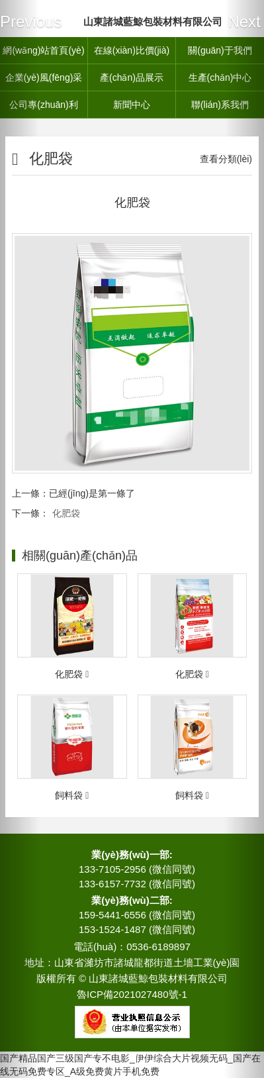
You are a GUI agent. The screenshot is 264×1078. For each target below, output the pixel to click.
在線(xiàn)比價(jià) (131, 50)
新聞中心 (131, 104)
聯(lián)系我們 (220, 104)
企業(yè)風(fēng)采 (44, 77)
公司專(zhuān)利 (43, 104)
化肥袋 (66, 513)
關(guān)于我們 (219, 50)
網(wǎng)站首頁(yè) (43, 50)
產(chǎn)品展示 (131, 77)
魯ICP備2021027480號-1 (132, 994)
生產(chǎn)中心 (220, 77)
